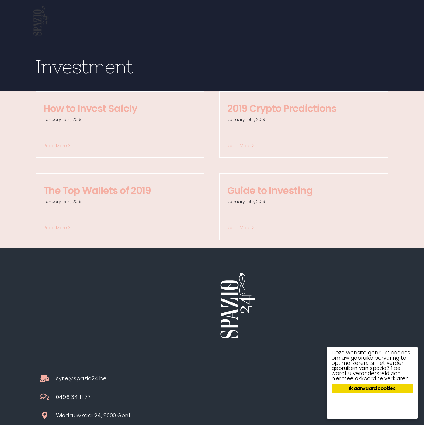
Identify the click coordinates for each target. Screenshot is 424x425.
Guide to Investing (270, 190)
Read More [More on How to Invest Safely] (55, 146)
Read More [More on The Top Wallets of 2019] (55, 228)
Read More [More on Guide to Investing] (239, 228)
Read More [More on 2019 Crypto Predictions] (239, 146)
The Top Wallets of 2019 (97, 190)
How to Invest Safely (90, 108)
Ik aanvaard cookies (372, 388)
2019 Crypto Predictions (281, 108)
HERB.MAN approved (257, 393)
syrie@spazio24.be (81, 300)
